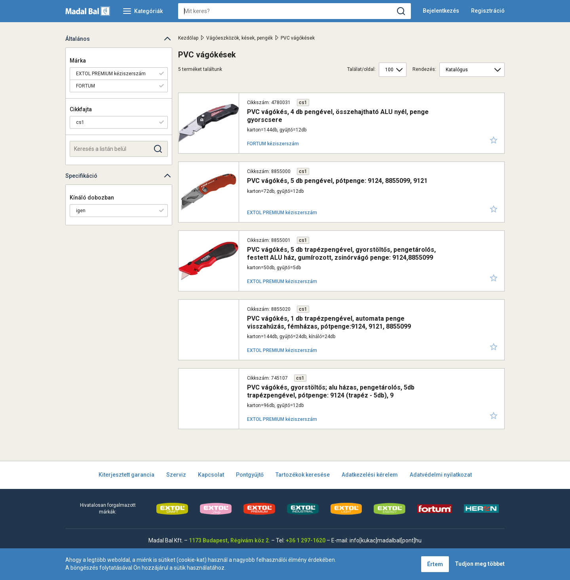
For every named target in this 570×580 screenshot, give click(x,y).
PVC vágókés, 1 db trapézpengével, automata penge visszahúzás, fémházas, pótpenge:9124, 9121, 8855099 (329, 322)
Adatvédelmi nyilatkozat (441, 475)
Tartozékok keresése (303, 475)
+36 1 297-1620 (305, 540)
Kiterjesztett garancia (126, 475)
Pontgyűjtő (250, 475)
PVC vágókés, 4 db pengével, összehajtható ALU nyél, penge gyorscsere (338, 115)
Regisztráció (488, 11)
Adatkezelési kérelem (370, 475)
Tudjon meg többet (480, 564)
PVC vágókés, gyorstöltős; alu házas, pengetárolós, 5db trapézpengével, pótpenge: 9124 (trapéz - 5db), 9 (330, 391)
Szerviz (176, 475)
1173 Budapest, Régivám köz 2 (229, 540)
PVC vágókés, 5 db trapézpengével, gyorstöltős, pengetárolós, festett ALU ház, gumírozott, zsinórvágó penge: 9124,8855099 (341, 253)
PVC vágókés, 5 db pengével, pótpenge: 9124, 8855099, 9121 (337, 180)
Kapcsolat (211, 475)
